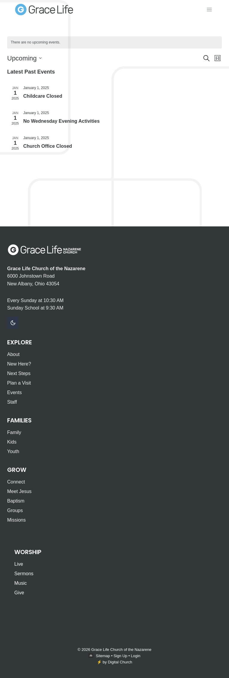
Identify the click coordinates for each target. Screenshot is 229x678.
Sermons (23, 573)
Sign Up (120, 656)
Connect (16, 481)
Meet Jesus (19, 491)
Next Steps (18, 373)
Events (14, 392)
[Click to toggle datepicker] (24, 58)
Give (19, 592)
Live (18, 564)
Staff (12, 402)
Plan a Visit (19, 382)
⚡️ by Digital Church (114, 662)
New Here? (19, 363)
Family (14, 432)
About (13, 354)
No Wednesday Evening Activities (61, 121)
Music (20, 583)
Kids (11, 441)
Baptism (15, 500)
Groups (15, 510)
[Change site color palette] (12, 323)
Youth (13, 451)
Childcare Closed (42, 96)
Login (135, 656)
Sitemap (103, 656)
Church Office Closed (47, 146)
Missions (16, 520)
